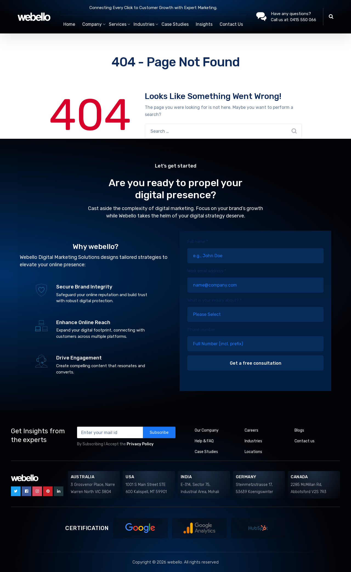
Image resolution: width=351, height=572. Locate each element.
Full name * (255, 251)
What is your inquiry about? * (255, 310)
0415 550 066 (303, 19)
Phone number (255, 339)
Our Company (207, 430)
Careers (251, 430)
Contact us (305, 441)
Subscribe (159, 432)
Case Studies (175, 24)
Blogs (299, 430)
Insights (204, 24)
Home (69, 24)
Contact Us (231, 24)
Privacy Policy (140, 444)
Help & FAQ (204, 441)
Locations (253, 451)
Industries (253, 441)
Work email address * (255, 280)
